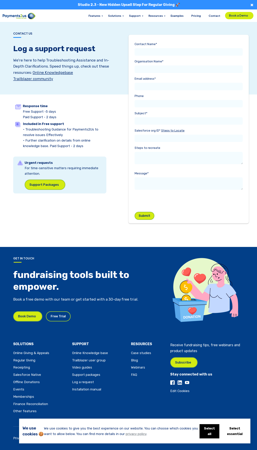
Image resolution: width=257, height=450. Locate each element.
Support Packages (44, 185)
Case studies (141, 353)
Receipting (21, 367)
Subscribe (183, 362)
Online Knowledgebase (53, 72)
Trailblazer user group (89, 360)
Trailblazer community (33, 79)
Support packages (86, 375)
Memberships (23, 397)
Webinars (138, 367)
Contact (214, 15)
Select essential (235, 431)
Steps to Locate (173, 130)
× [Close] (251, 5)
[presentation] (162, 200)
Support (135, 15)
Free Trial (58, 316)
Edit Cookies (180, 391)
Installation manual (86, 389)
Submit (144, 216)
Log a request (83, 382)
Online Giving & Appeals (31, 353)
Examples (177, 15)
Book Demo (27, 316)
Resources (155, 15)
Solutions (114, 15)
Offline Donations (26, 382)
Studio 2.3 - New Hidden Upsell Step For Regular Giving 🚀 (129, 4)
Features (94, 15)
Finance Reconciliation (30, 404)
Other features (25, 411)
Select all (209, 431)
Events (18, 389)
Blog (134, 360)
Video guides (82, 367)
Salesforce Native (27, 375)
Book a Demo (238, 15)
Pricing (196, 15)
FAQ (134, 375)
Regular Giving (24, 360)
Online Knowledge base (90, 353)
